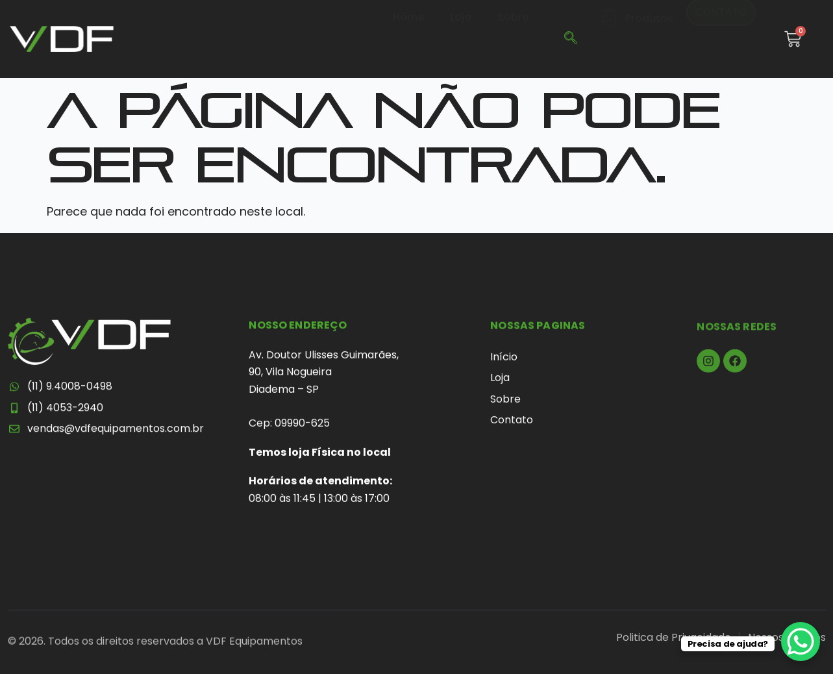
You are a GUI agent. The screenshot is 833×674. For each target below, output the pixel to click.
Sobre (512, 38)
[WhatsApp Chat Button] (800, 641)
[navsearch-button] (571, 39)
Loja (460, 38)
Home (408, 38)
